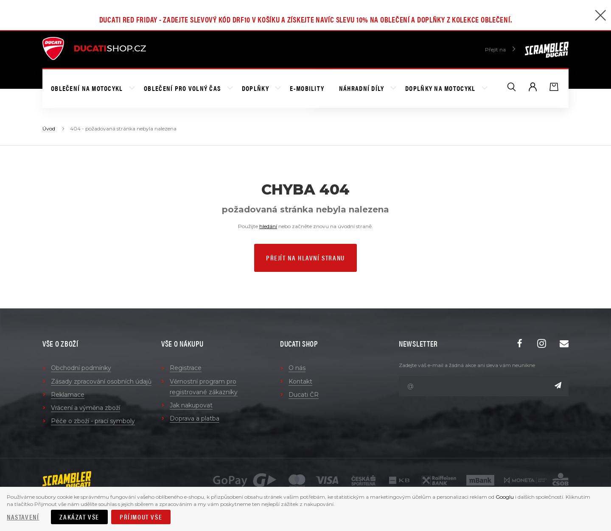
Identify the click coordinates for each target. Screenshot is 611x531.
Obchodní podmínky (81, 368)
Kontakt (300, 381)
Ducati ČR (304, 394)
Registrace (186, 368)
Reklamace (67, 394)
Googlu (505, 497)
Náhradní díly (362, 88)
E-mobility (307, 88)
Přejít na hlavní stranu (305, 258)
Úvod (48, 128)
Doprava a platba (194, 418)
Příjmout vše (141, 517)
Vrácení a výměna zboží (85, 408)
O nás (297, 368)
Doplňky (256, 88)
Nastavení (23, 517)
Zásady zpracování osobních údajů (101, 381)
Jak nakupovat (191, 405)
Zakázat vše (79, 517)
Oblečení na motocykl (88, 88)
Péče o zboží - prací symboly (93, 421)
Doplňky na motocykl (441, 88)
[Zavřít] (600, 16)
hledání (268, 226)
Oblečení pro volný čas (183, 88)
